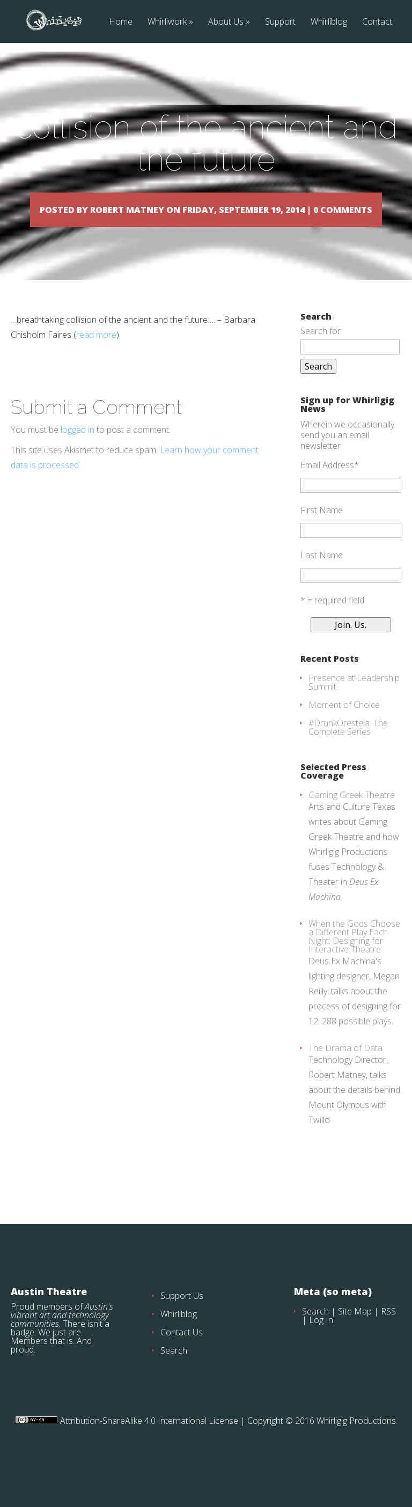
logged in (77, 460)
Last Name (321, 585)
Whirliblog (329, 22)
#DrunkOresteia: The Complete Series (348, 758)
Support (280, 22)
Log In (321, 1350)
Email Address (329, 495)
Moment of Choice (344, 735)
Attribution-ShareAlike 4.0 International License (148, 1451)
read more (96, 365)
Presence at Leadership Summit (354, 713)
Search (173, 1381)
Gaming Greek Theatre (351, 825)
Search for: (321, 361)
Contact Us (181, 1363)
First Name (321, 540)
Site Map (355, 1342)
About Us (226, 22)
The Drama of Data (345, 1078)
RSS (388, 1342)
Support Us (181, 1326)
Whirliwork (167, 22)
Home (121, 22)
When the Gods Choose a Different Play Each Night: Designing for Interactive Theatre (354, 967)
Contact (377, 22)
